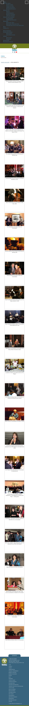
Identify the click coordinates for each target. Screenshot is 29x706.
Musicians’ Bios (12, 683)
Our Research (11, 695)
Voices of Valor (12, 680)
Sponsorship (6, 40)
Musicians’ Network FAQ (13, 684)
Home (10, 664)
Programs (8, 39)
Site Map (10, 701)
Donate (14, 655)
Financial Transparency (14, 670)
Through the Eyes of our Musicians (16, 686)
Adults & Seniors (12, 689)
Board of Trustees (12, 672)
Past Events (9, 33)
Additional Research (13, 696)
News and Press (7, 30)
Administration (12, 669)
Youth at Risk (11, 687)
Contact (10, 666)
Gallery (5, 36)
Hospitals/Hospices (12, 681)
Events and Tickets (7, 32)
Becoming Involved (8, 41)
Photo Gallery (5, 62)
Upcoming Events (10, 34)
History (10, 675)
